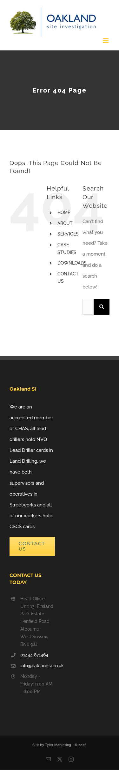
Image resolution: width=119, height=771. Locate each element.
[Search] (101, 307)
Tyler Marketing (58, 745)
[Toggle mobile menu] (106, 40)
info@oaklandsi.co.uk (37, 665)
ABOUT (65, 223)
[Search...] (88, 307)
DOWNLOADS (72, 263)
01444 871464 (34, 654)
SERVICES (68, 233)
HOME (63, 212)
